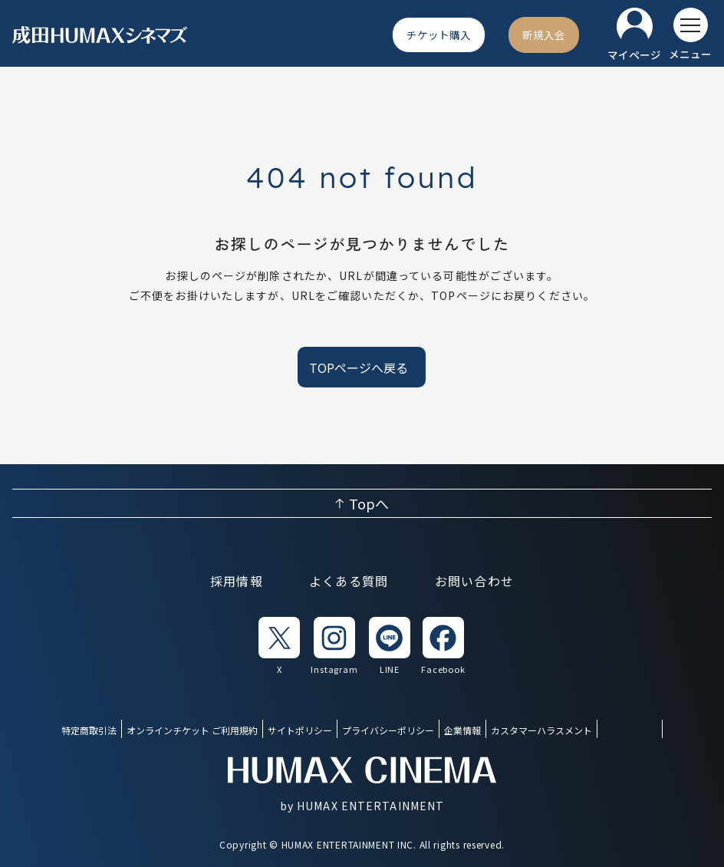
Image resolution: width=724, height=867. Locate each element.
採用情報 (236, 581)
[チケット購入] (438, 34)
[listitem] (279, 646)
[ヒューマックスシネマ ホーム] (100, 35)
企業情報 (462, 730)
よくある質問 (349, 581)
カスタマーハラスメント (541, 730)
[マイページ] (634, 35)
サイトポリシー (300, 730)
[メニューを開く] (690, 34)
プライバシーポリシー (388, 730)
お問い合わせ (475, 581)
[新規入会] (543, 34)
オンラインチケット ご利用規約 (192, 730)
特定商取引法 (89, 730)
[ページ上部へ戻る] (362, 503)
